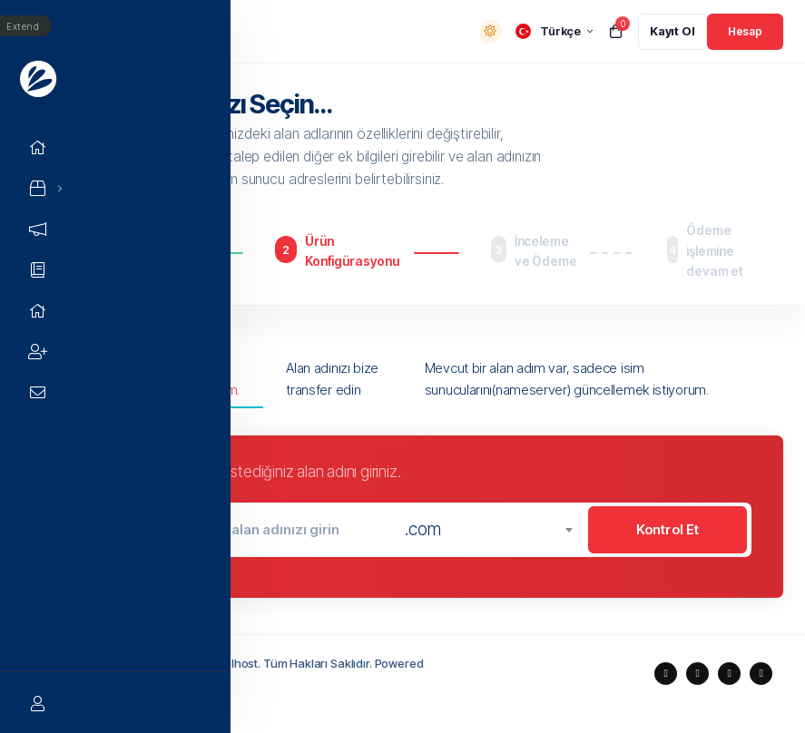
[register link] (672, 32)
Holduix (151, 682)
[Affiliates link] (40, 351)
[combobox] (488, 529)
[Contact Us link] (40, 392)
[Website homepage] (40, 77)
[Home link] (40, 147)
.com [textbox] (422, 529)
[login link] (745, 32)
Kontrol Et (668, 529)
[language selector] (554, 31)
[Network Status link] (40, 310)
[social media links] (665, 673)
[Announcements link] (40, 229)
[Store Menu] (38, 188)
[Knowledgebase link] (40, 269)
